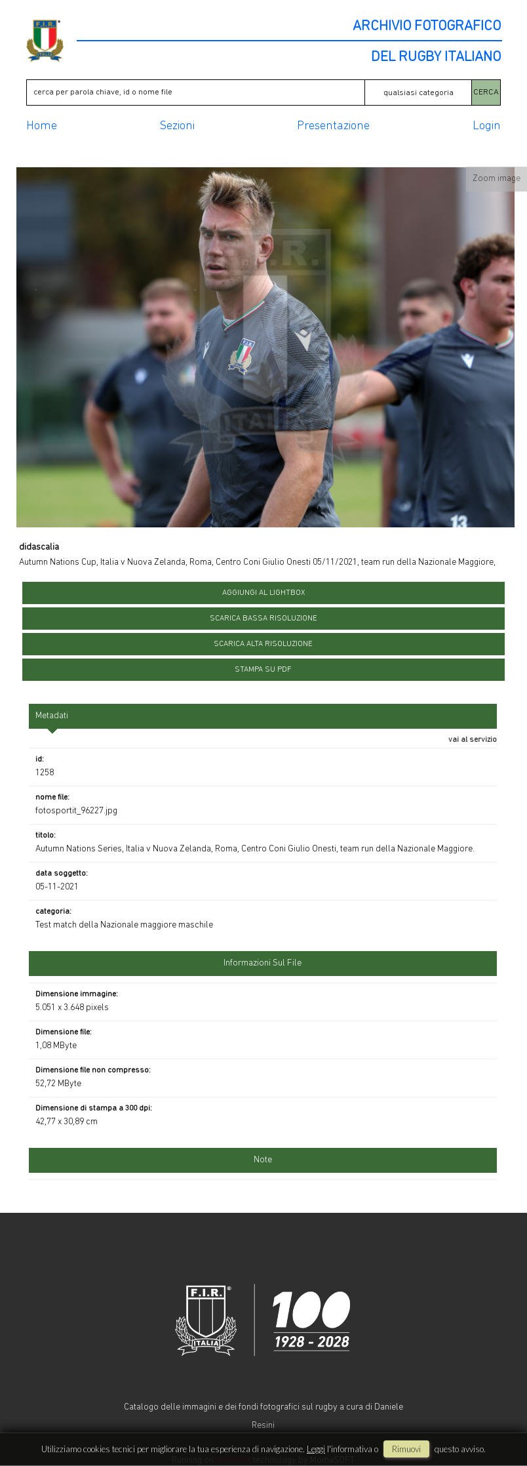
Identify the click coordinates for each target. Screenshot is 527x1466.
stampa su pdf (263, 670)
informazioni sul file (263, 963)
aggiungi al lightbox (263, 593)
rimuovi (406, 1449)
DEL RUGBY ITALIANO (436, 58)
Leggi (316, 1449)
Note (263, 1160)
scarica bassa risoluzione (263, 618)
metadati (51, 716)
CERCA (486, 92)
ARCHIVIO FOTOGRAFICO (427, 27)
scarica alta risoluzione (263, 644)
